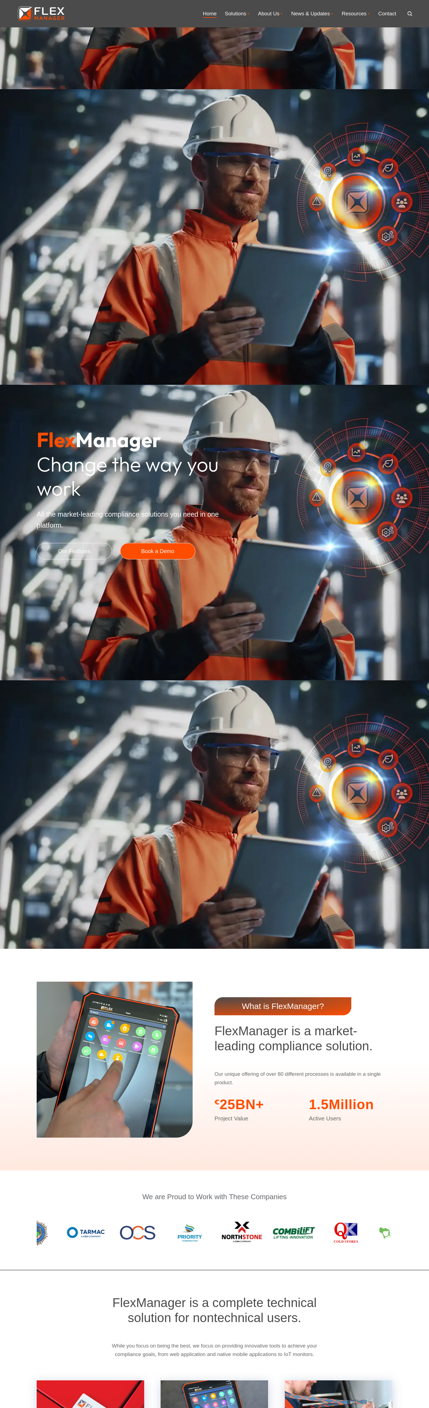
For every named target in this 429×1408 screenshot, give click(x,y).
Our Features (74, 551)
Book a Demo (157, 551)
